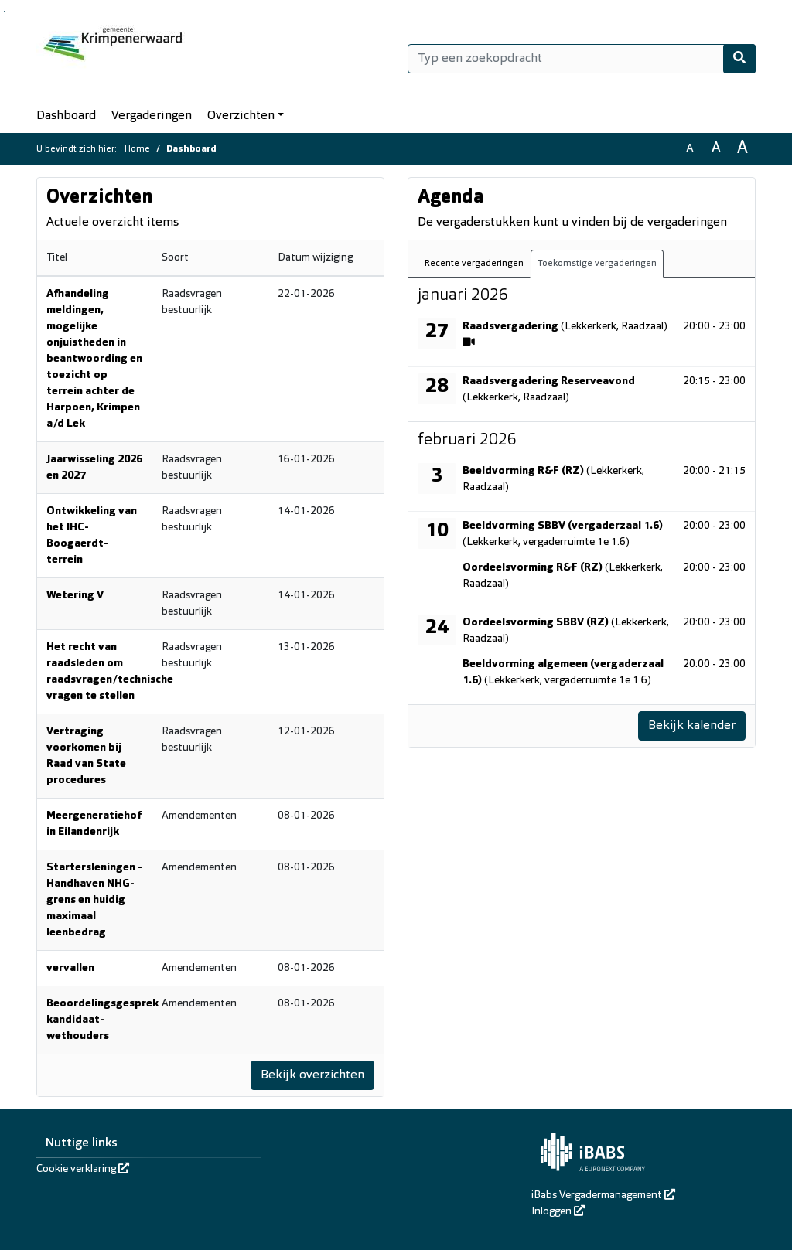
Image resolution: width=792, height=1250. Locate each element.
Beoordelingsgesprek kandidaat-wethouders (102, 1020)
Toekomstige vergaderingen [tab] (597, 263)
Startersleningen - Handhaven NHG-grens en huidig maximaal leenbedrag (94, 900)
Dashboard (66, 116)
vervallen (70, 968)
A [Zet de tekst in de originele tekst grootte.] (690, 149)
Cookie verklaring (82, 1169)
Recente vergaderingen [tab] (474, 263)
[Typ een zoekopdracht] (582, 58)
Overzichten (241, 116)
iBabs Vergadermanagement (603, 1195)
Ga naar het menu (4, 11)
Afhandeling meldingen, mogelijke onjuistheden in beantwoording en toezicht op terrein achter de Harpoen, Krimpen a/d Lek (94, 359)
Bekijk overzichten (312, 1075)
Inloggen (558, 1212)
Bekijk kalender (691, 726)
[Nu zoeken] (739, 58)
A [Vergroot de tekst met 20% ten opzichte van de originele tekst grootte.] (716, 148)
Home (137, 149)
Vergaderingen (151, 116)
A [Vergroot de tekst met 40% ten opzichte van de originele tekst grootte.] (742, 149)
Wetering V (75, 595)
